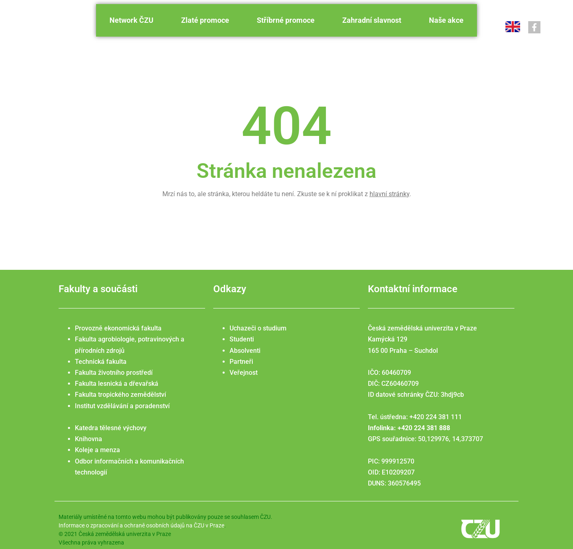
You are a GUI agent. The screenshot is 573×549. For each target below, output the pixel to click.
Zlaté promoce (205, 20)
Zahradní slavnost (371, 20)
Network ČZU (131, 20)
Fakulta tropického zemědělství (120, 394)
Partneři (241, 361)
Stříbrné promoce (286, 20)
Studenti (242, 339)
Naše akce (446, 20)
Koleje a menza (97, 450)
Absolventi (245, 350)
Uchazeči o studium (258, 328)
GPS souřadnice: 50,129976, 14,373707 (425, 439)
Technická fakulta (101, 361)
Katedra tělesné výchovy (111, 428)
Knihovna (88, 439)
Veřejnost (244, 372)
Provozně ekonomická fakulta (118, 328)
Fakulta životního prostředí (114, 372)
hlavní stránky (389, 194)
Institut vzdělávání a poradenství (122, 406)
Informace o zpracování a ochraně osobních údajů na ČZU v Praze (141, 525)
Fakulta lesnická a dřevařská (116, 383)
